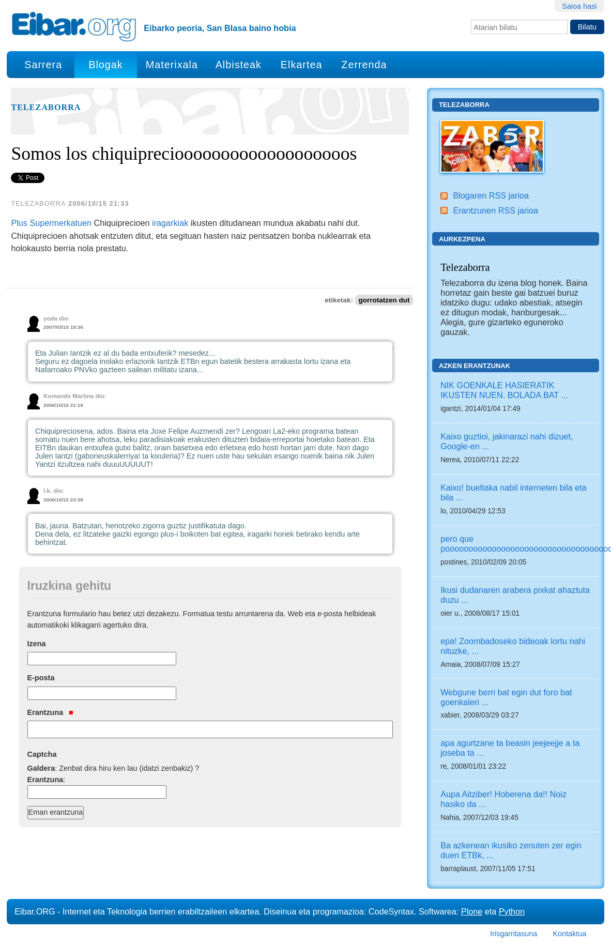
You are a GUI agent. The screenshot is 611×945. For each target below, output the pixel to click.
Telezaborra (46, 107)
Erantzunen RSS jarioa (495, 210)
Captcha (42, 754)
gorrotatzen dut (384, 300)
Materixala (172, 64)
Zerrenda (364, 64)
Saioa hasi (579, 6)
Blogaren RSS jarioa (491, 195)
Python (512, 911)
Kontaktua (569, 933)
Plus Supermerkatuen (51, 222)
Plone (471, 911)
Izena (36, 643)
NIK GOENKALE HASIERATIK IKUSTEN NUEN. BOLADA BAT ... (504, 390)
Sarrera (43, 64)
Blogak (105, 64)
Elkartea (302, 64)
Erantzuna (50, 712)
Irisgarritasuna (513, 933)
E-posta (41, 678)
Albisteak (239, 64)
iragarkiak (170, 222)
